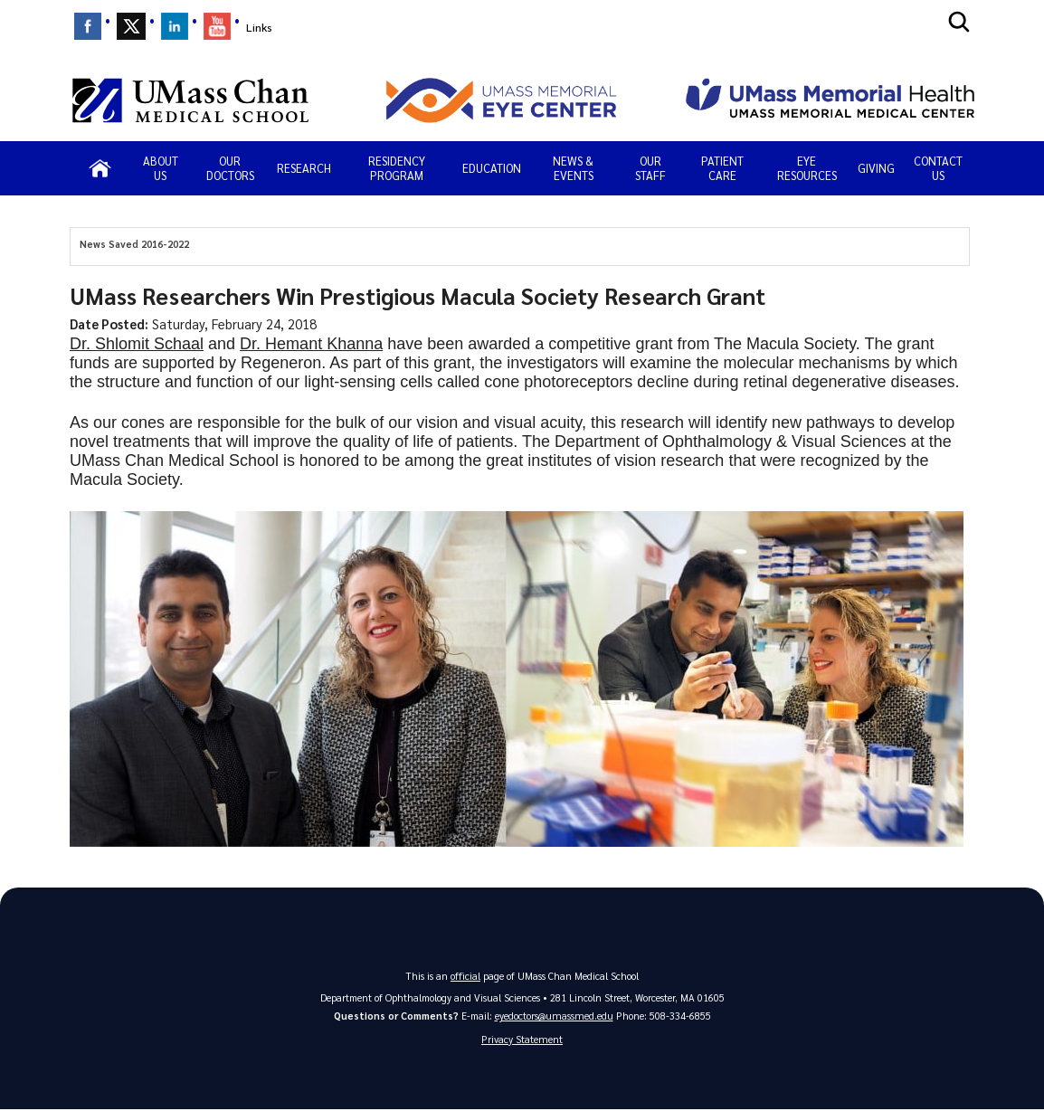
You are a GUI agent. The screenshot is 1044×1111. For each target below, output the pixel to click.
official (465, 976)
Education (491, 168)
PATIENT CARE (722, 168)
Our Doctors (230, 168)
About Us (160, 168)
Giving (876, 168)
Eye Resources (807, 168)
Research (304, 168)
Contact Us (938, 168)
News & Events (573, 168)
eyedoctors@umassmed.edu (554, 1016)
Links (259, 27)
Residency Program (396, 168)
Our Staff (650, 168)
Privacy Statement (522, 1040)
